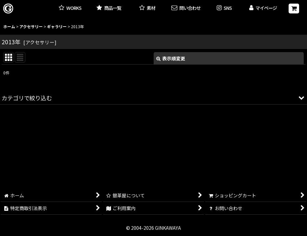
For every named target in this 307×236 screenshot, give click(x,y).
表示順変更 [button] (170, 58)
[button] (224, 8)
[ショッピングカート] (294, 8)
